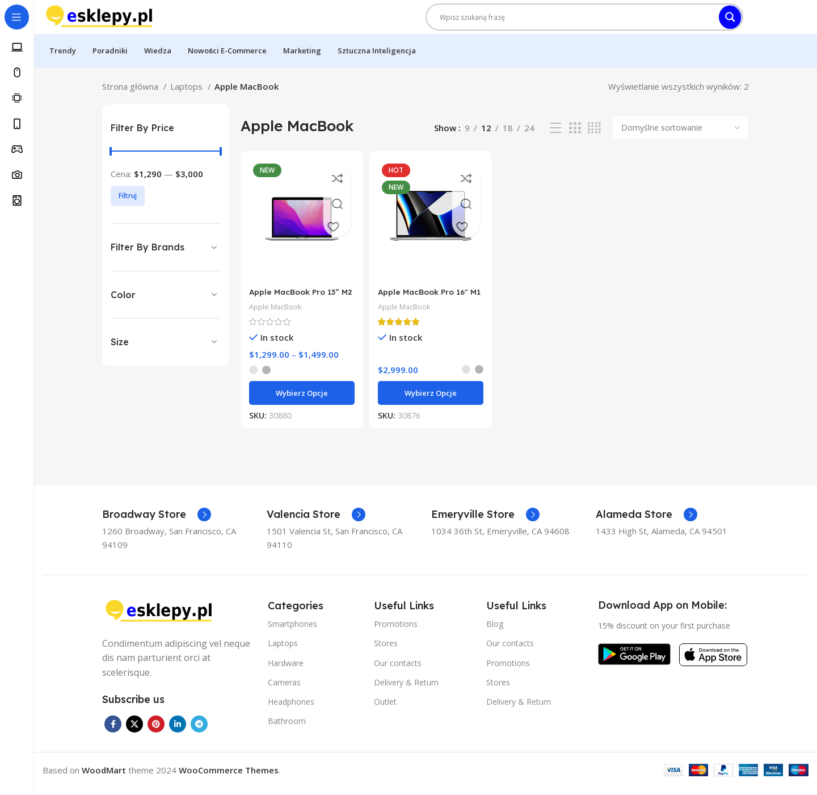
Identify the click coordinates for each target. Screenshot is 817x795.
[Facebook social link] (112, 730)
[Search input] (576, 23)
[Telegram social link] (199, 730)
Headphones (291, 708)
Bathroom (287, 727)
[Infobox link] (156, 521)
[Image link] (159, 617)
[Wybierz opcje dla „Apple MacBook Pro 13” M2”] (300, 400)
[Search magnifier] (730, 23)
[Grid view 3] (574, 139)
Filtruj (128, 207)
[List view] (555, 139)
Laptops (187, 97)
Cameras (284, 688)
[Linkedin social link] (177, 730)
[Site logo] (99, 21)
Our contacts (398, 669)
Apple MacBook (279, 313)
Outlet (385, 708)
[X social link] (134, 730)
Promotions (396, 630)
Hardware (286, 669)
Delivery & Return (406, 688)
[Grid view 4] (594, 139)
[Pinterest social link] (156, 730)
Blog (494, 630)
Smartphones (292, 630)
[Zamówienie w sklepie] (680, 139)
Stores (386, 650)
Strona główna (131, 97)
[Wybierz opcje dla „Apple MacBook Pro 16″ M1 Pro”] (430, 400)
